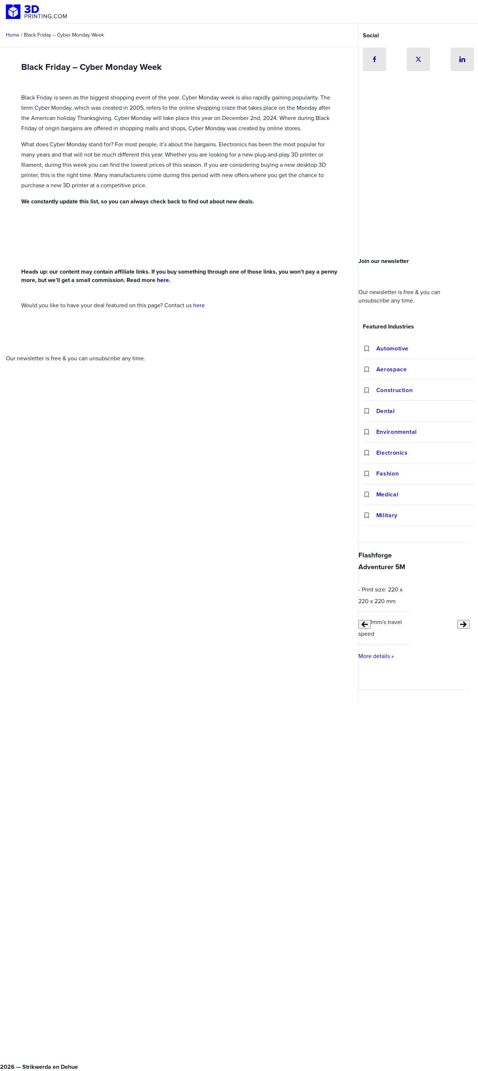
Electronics (392, 452)
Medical (387, 494)
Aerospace (391, 369)
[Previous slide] (364, 624)
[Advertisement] (418, 199)
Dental (385, 411)
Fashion (387, 473)
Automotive (392, 348)
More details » (376, 656)
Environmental (396, 432)
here (163, 280)
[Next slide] (463, 624)
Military (387, 515)
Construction (394, 390)
